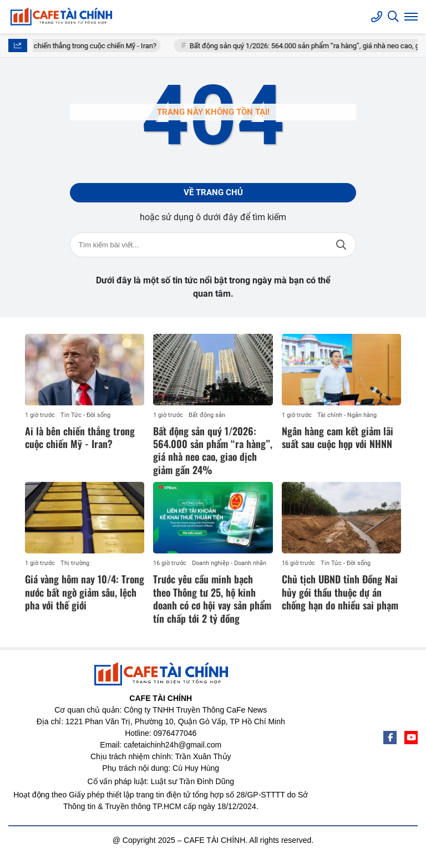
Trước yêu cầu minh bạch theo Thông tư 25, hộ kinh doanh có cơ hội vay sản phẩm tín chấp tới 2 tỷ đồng (212, 598)
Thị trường (74, 563)
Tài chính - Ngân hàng (347, 415)
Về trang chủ (213, 192)
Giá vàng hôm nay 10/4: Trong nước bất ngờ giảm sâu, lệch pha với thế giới (84, 592)
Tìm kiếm (341, 244)
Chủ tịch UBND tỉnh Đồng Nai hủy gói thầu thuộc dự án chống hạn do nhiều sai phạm (340, 592)
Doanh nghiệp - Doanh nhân (229, 563)
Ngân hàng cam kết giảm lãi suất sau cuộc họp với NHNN (337, 437)
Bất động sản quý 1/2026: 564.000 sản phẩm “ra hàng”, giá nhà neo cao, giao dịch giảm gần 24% (212, 450)
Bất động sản (207, 415)
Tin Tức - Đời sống (85, 415)
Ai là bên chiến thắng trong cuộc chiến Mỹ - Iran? (88, 46)
